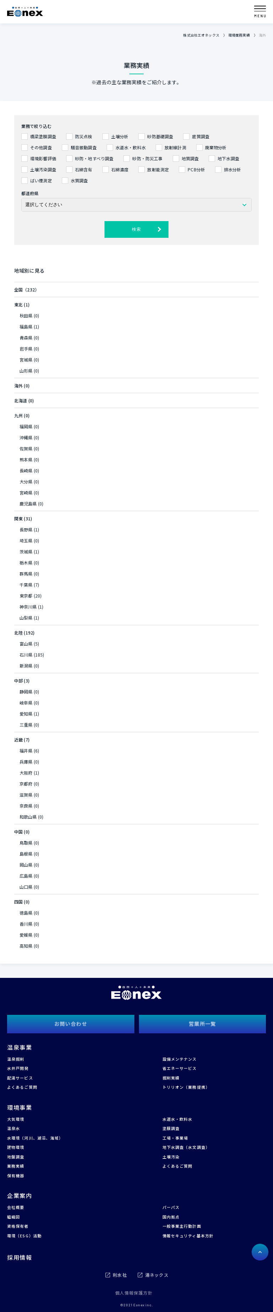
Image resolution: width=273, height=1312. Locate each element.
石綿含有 (83, 169)
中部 (18, 681)
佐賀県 (26, 448)
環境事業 (19, 1107)
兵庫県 (26, 762)
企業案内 (19, 1195)
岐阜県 (26, 703)
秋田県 (26, 315)
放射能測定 (158, 169)
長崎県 (26, 470)
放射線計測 (175, 147)
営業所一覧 (202, 1023)
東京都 (26, 596)
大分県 (26, 481)
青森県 (26, 337)
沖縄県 (26, 437)
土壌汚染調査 (43, 169)
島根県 (26, 854)
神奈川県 (28, 607)
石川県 (26, 655)
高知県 (26, 946)
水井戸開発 (18, 1068)
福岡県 (26, 426)
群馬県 (26, 574)
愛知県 (26, 714)
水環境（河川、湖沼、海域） (35, 1138)
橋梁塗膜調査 (43, 136)
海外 (18, 385)
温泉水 (13, 1128)
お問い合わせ (70, 1023)
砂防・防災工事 (147, 158)
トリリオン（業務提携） (186, 1087)
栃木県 (26, 562)
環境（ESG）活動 (24, 1235)
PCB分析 (196, 169)
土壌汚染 (171, 1157)
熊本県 (26, 459)
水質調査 (79, 180)
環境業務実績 (239, 35)
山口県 (26, 887)
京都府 (26, 784)
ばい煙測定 (41, 180)
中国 (18, 832)
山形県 (26, 371)
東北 (18, 304)
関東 (18, 518)
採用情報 (19, 1257)
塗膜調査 (171, 1128)
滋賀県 (26, 795)
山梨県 (26, 618)
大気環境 (15, 1119)
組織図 (13, 1217)
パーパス (171, 1207)
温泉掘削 (15, 1059)
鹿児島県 (28, 503)
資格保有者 (18, 1226)
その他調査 (41, 147)
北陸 (18, 633)
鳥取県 (26, 843)
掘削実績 (171, 1078)
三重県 (26, 725)
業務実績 (15, 1166)
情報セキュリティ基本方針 (188, 1235)
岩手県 (26, 349)
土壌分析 (120, 136)
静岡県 (26, 692)
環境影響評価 (43, 158)
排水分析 (232, 169)
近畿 (18, 740)
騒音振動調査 (84, 147)
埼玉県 (26, 540)
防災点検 (83, 136)
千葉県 (26, 585)
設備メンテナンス (179, 1059)
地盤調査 (15, 1157)
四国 (18, 902)
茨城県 (26, 551)
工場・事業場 (175, 1138)
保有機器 (15, 1175)
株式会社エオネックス (201, 35)
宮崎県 (26, 492)
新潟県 (26, 666)
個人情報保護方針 (134, 1293)
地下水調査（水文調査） (186, 1147)
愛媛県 (26, 935)
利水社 (120, 1275)
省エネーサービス (179, 1068)
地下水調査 (228, 158)
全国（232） (26, 290)
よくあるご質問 (22, 1087)
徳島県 (26, 913)
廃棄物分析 (216, 147)
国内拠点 (171, 1217)
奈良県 (26, 806)
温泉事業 (19, 1047)
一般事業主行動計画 (181, 1226)
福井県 (26, 751)
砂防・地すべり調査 (94, 158)
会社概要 (15, 1207)
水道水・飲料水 (131, 147)
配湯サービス (20, 1078)
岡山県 (26, 865)
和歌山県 (28, 817)
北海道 (20, 400)
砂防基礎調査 (160, 136)
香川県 (26, 924)
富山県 (26, 644)
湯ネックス (156, 1275)
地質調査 (190, 158)
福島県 (26, 326)
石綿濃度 (120, 169)
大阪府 (26, 773)
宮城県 (26, 360)
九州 (18, 415)
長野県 (26, 529)
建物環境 (15, 1147)
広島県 (26, 876)
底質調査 (200, 136)
